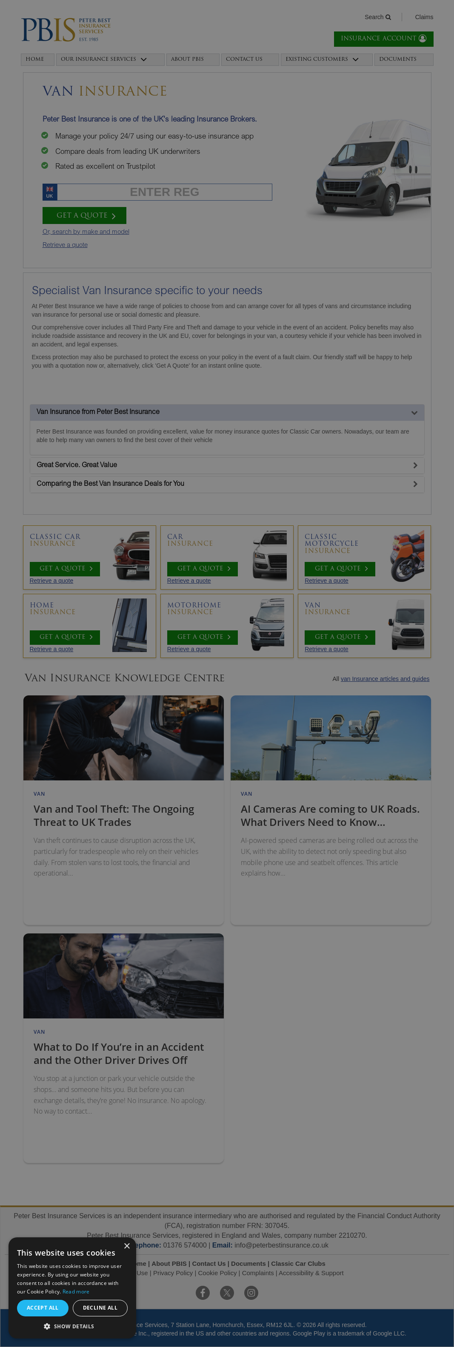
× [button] (126, 1246)
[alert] (227, 673)
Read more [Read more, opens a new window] (76, 1291)
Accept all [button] (43, 1307)
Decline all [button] (100, 1307)
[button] (72, 1326)
